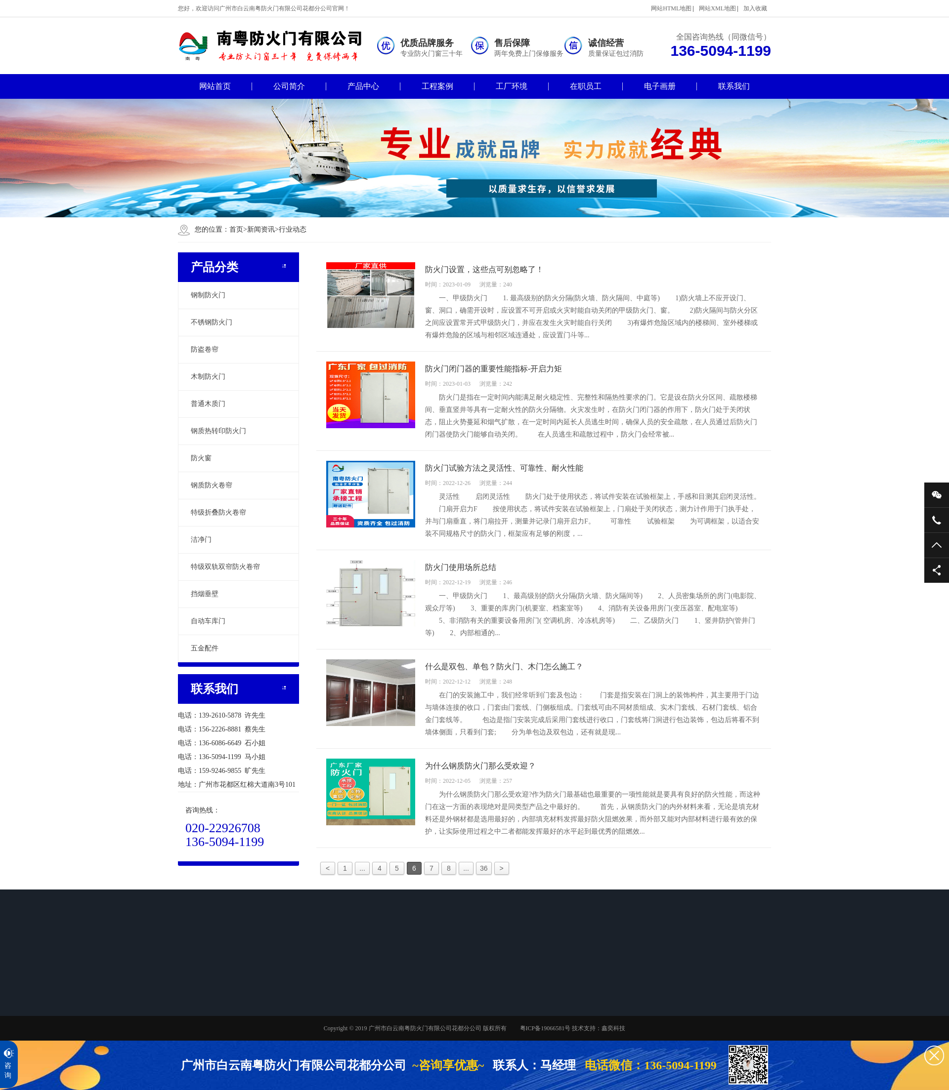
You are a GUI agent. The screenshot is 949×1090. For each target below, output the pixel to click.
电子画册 (660, 86)
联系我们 (734, 86)
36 (484, 868)
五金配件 (204, 648)
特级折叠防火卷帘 (218, 512)
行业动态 (292, 229)
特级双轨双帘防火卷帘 (225, 566)
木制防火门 (208, 376)
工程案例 (437, 86)
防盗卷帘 (204, 349)
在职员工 (586, 86)
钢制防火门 (208, 295)
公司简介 (289, 86)
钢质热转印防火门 (218, 431)
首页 (238, 229)
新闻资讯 (261, 229)
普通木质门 (208, 403)
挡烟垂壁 (204, 594)
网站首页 (215, 86)
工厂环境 (511, 86)
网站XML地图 (717, 8)
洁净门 (201, 539)
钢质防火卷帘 (211, 485)
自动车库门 (208, 621)
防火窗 (201, 458)
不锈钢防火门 (211, 322)
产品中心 (363, 86)
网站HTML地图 (671, 8)
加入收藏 (755, 8)
